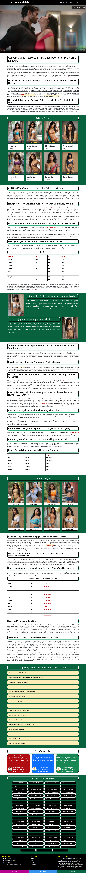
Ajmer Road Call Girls (52, 789)
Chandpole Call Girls (68, 808)
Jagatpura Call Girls (19, 786)
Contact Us (75, 2)
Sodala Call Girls (68, 795)
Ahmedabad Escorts (68, 811)
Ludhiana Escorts (52, 840)
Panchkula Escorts (68, 840)
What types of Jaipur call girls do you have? (18, 672)
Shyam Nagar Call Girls (36, 795)
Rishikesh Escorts (52, 830)
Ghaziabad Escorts (20, 840)
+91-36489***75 (47, 597)
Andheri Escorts (36, 814)
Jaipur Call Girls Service (66, 77)
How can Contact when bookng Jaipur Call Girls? (19, 710)
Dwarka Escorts (36, 846)
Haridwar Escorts (36, 821)
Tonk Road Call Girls (52, 782)
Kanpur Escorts (20, 824)
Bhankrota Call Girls (36, 786)
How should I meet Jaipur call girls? (17, 729)
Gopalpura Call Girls (36, 789)
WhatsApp (72, 871)
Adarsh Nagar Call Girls (52, 792)
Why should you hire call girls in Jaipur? (17, 696)
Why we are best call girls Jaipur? (16, 701)
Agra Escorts (36, 811)
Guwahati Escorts (20, 821)
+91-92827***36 (47, 606)
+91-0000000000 (7, 858)
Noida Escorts (20, 846)
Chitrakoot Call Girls (68, 789)
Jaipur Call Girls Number (68, 381)
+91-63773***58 (47, 609)
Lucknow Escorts (68, 824)
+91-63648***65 (47, 595)
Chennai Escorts (20, 818)
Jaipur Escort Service (53, 207)
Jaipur (41, 106)
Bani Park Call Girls (36, 782)
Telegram (43, 871)
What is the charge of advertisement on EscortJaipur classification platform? (26, 677)
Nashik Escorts (60, 850)
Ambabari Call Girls (36, 808)
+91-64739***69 (47, 603)
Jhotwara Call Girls (20, 792)
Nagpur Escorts (68, 827)
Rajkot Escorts (36, 830)
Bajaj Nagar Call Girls (36, 792)
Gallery (70, 2)
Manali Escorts (19, 827)
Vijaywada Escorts (20, 837)
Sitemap (33, 866)
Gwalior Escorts (44, 850)
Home (57, 2)
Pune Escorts (20, 830)
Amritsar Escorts (20, 814)
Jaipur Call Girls (50, 545)
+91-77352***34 (47, 589)
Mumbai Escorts (28, 850)
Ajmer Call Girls (68, 802)
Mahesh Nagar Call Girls (20, 795)
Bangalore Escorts (52, 814)
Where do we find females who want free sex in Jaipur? (21, 719)
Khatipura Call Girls (52, 802)
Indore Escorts (52, 821)
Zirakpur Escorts (36, 837)
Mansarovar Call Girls (20, 789)
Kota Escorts (52, 824)
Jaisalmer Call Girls (20, 805)
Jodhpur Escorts (68, 821)
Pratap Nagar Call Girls (68, 792)
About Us (62, 2)
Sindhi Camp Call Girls (52, 795)
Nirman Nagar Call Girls (52, 798)
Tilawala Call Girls (20, 808)
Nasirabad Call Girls (52, 808)
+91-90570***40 (47, 586)
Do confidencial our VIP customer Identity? (18, 715)
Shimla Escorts (68, 830)
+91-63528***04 (47, 612)
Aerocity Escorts (68, 843)
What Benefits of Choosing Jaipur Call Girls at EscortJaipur (22, 691)
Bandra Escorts (20, 811)
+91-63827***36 (47, 615)
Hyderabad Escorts (52, 843)
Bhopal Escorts (68, 814)
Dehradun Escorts (52, 818)
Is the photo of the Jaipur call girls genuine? (18, 682)
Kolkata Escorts (36, 824)
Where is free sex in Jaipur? (15, 738)
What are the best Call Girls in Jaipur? (17, 743)
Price (66, 2)
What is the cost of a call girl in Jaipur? (17, 687)
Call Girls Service (18, 194)
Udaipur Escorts (52, 834)
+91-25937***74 (47, 600)
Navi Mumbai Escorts (52, 837)
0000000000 (14, 871)
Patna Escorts (68, 846)
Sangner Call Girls (52, 786)
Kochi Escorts (20, 843)
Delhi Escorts (52, 846)
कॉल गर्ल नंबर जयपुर (46, 403)
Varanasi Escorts (68, 834)
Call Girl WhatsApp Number (27, 94)
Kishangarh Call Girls (52, 805)
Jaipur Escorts (52, 811)
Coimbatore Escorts (36, 818)
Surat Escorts (20, 834)
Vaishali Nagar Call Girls (20, 798)
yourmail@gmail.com (9, 860)
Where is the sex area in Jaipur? (16, 734)
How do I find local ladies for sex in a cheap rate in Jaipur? (22, 724)
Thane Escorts (36, 834)
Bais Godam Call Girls (20, 802)
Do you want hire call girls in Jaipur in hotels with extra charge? (23, 705)
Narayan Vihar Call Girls (68, 798)
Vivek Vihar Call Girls (36, 802)
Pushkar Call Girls (36, 805)
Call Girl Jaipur (66, 355)
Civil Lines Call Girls (68, 786)
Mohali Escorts (35, 827)
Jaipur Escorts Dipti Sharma (54, 227)
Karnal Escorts (36, 843)
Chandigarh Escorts (68, 837)
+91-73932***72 (47, 592)
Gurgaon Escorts (68, 818)
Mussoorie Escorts (52, 827)
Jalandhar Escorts (36, 840)
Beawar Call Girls (68, 805)
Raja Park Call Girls (20, 782)
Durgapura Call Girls (68, 782)
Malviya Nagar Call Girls (36, 798)
